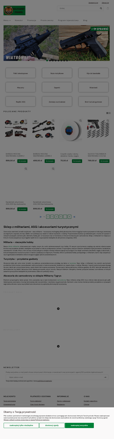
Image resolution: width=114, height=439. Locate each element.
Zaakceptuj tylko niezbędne (21, 425)
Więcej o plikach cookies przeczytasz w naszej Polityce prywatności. (27, 420)
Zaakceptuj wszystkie (79, 425)
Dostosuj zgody (52, 425)
